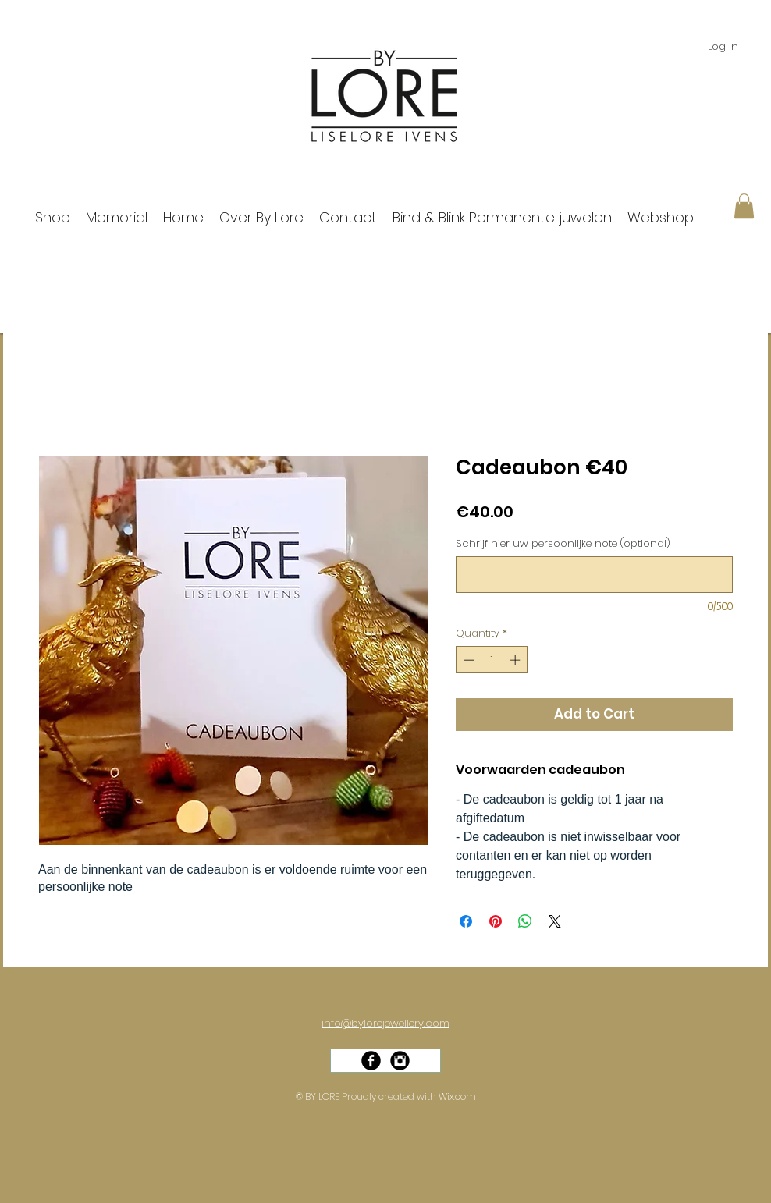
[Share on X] (554, 921)
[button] (744, 205)
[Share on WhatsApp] (525, 921)
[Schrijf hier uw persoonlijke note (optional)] (594, 574)
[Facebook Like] (390, 1076)
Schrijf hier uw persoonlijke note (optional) (563, 544)
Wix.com (457, 1096)
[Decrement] (467, 660)
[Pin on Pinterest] (495, 921)
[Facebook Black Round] (371, 1060)
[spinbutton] (492, 660)
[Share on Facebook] (466, 921)
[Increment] (516, 660)
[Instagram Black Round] (400, 1060)
